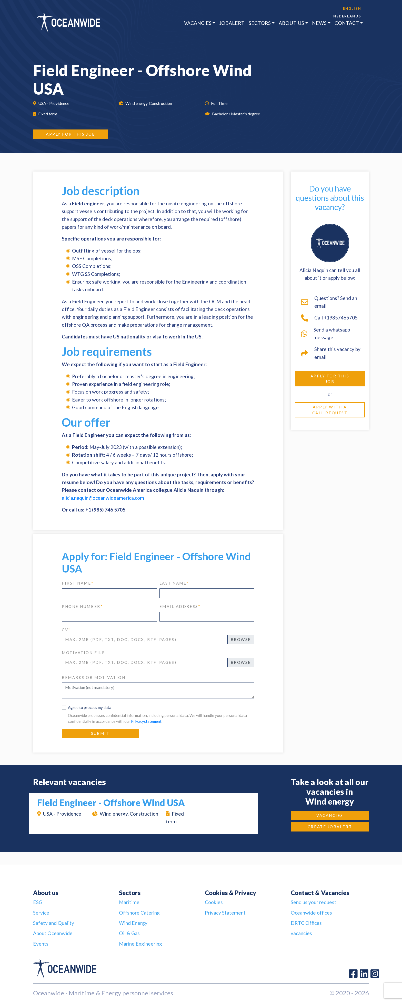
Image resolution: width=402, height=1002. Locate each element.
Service (41, 913)
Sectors (260, 23)
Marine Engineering (140, 944)
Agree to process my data (89, 707)
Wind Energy (133, 923)
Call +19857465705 (329, 318)
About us (291, 23)
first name (78, 583)
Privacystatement (146, 721)
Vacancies (198, 23)
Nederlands (347, 16)
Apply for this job (70, 134)
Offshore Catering (139, 913)
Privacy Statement (225, 913)
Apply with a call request (330, 410)
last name (174, 583)
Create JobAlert (330, 826)
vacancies (301, 933)
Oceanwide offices (311, 913)
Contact (347, 23)
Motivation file (83, 652)
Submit (100, 733)
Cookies (214, 902)
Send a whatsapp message (325, 333)
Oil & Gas (129, 933)
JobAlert (232, 23)
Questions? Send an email (329, 302)
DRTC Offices (306, 923)
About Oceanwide (53, 933)
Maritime (129, 902)
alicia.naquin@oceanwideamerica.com (103, 498)
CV (66, 629)
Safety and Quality (53, 923)
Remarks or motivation (94, 677)
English (352, 8)
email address (180, 606)
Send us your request (313, 902)
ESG (37, 902)
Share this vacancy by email (330, 353)
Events (40, 944)
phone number (82, 606)
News (319, 23)
